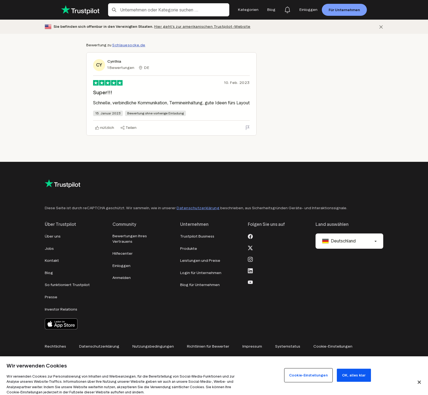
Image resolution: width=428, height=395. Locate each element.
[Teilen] (128, 127)
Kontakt (52, 260)
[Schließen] (381, 26)
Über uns (53, 236)
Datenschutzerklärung (198, 208)
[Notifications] (287, 10)
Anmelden (121, 277)
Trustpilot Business (197, 236)
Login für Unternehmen (200, 273)
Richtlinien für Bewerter (208, 346)
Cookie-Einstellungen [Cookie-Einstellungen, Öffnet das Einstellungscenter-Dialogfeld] (308, 375)
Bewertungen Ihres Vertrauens (129, 239)
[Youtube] (250, 281)
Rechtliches (55, 346)
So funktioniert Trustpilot (67, 284)
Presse (51, 297)
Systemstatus (287, 346)
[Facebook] (250, 235)
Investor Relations (61, 309)
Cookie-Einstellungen (332, 346)
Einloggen (121, 265)
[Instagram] (250, 258)
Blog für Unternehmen (200, 284)
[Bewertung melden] (247, 128)
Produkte (188, 248)
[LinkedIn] (250, 270)
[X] (250, 247)
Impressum (252, 346)
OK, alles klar (353, 375)
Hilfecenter (122, 253)
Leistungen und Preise (200, 260)
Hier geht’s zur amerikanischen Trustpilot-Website (202, 26)
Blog (49, 273)
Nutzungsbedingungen (153, 346)
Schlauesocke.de (128, 45)
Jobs (49, 248)
